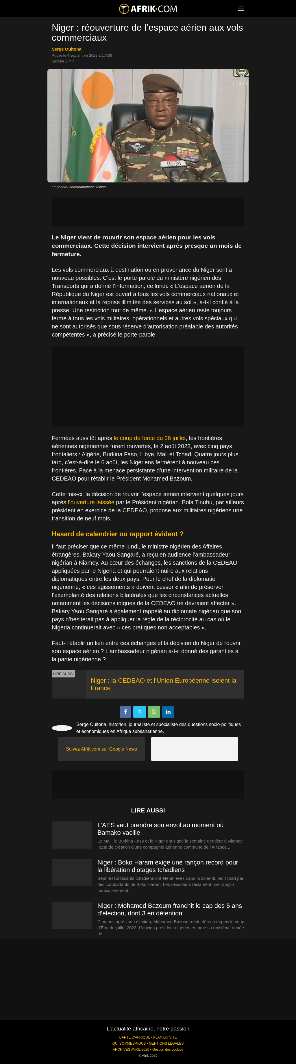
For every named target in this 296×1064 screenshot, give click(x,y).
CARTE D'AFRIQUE (134, 1037)
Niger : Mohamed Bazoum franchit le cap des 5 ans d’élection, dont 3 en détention (169, 909)
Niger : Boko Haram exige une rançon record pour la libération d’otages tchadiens (167, 866)
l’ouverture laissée (91, 502)
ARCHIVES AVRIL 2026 (131, 1050)
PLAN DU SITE (165, 1037)
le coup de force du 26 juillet (150, 438)
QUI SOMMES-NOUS (129, 1043)
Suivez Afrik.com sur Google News (101, 749)
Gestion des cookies (167, 1050)
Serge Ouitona (67, 49)
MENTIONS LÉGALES (166, 1043)
